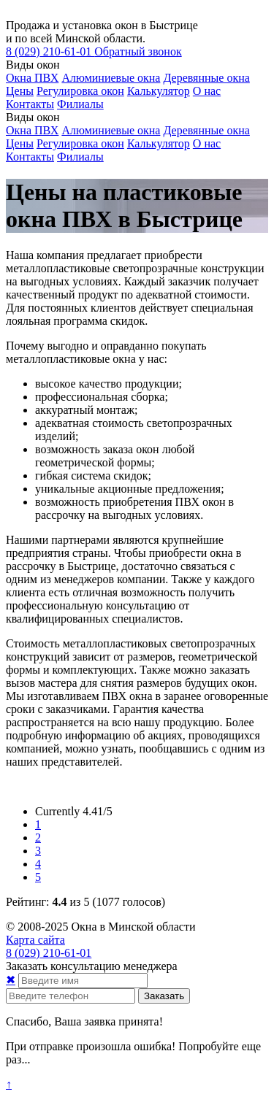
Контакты (30, 104)
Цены (20, 91)
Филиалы (80, 104)
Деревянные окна (206, 78)
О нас (207, 91)
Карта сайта (35, 940)
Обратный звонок (137, 51)
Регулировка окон (80, 91)
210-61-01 (50, 51)
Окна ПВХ (32, 78)
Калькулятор (158, 91)
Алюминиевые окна (110, 78)
